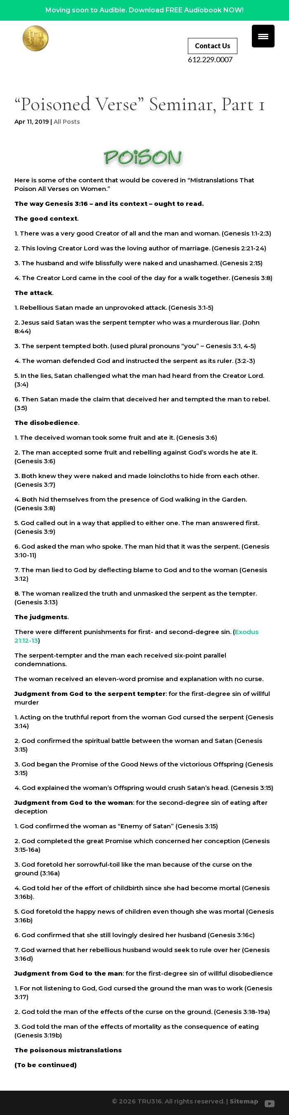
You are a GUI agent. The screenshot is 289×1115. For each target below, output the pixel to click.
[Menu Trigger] (263, 36)
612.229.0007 (210, 59)
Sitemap (244, 1101)
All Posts (67, 121)
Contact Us (212, 46)
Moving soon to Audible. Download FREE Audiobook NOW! (144, 10)
